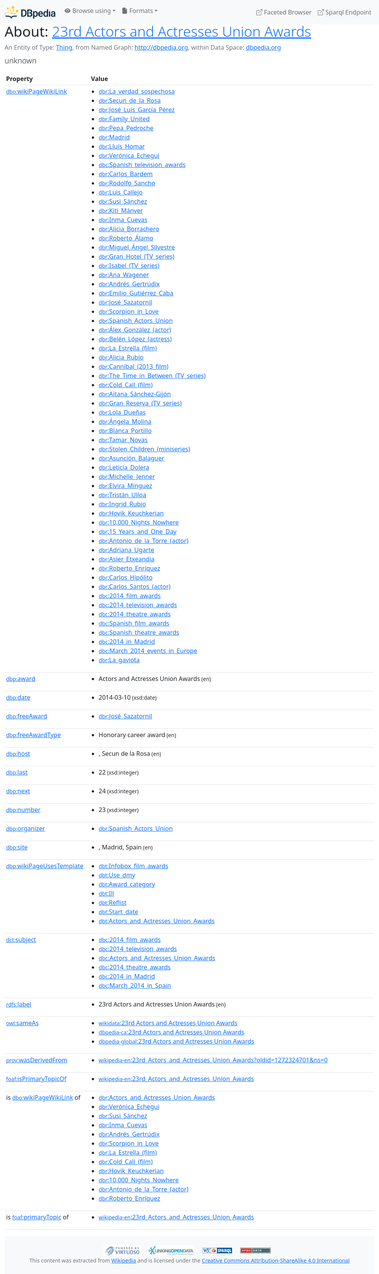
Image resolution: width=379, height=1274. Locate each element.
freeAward (26, 716)
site (17, 847)
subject (21, 939)
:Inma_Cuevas (123, 220)
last (17, 772)
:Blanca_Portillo (125, 430)
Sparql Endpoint (344, 12)
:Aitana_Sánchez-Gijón (135, 394)
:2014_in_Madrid (127, 641)
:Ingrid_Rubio (122, 504)
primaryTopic (36, 1217)
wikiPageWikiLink (36, 91)
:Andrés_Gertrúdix (129, 284)
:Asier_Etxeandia (127, 559)
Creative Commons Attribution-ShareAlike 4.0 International (276, 1260)
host (18, 753)
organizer (25, 828)
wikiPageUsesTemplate (44, 866)
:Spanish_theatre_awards (139, 632)
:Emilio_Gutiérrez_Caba (136, 293)
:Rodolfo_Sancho (127, 183)
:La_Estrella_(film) (128, 348)
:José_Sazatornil (125, 302)
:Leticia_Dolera (124, 467)
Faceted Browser (284, 12)
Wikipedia (123, 1260)
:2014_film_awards (130, 596)
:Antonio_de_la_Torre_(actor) (144, 541)
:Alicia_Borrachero (129, 229)
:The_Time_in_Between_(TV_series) (152, 375)
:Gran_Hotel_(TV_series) (136, 256)
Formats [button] (137, 10)
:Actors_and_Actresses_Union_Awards (157, 921)
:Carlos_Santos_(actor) (135, 586)
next (18, 791)
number (23, 810)
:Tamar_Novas (123, 440)
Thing (64, 47)
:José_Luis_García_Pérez (137, 109)
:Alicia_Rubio (121, 357)
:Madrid (114, 137)
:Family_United (124, 119)
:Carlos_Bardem (126, 174)
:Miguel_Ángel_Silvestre (137, 247)
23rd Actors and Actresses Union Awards (181, 31)
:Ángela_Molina (125, 421)
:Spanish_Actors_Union (136, 320)
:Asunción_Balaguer (131, 458)
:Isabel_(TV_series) (129, 265)
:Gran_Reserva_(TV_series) (140, 403)
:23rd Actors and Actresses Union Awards (168, 1023)
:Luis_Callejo (121, 192)
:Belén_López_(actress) (135, 339)
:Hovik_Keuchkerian (131, 513)
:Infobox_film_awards (133, 866)
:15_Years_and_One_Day (137, 531)
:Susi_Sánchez (123, 201)
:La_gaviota (119, 660)
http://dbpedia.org (161, 47)
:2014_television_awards (138, 605)
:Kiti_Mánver (121, 210)
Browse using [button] (88, 10)
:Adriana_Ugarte (126, 550)
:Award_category (127, 884)
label (18, 1004)
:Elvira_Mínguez (125, 485)
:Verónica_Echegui (129, 155)
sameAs (22, 1023)
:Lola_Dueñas (122, 412)
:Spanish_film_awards (134, 623)
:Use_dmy (117, 875)
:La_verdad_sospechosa (137, 91)
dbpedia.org (263, 47)
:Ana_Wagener (124, 275)
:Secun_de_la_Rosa (130, 100)
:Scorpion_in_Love (129, 311)
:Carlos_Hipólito (126, 577)
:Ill (106, 893)
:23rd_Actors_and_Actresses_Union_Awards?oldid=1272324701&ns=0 (213, 1060)
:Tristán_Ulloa (122, 495)
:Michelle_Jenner (127, 476)
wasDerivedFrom (36, 1060)
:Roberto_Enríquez (129, 568)
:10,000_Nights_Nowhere (139, 522)
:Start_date (118, 912)
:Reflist (113, 902)
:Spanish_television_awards (142, 164)
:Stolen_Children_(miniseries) (144, 449)
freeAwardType (33, 735)
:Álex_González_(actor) (135, 330)
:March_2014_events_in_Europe (148, 651)
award (20, 678)
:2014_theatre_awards (135, 614)
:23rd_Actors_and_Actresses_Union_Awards (176, 1079)
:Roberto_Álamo (126, 238)
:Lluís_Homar (122, 146)
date (18, 697)
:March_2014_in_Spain (135, 985)
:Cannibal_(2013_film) (133, 366)
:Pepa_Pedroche (126, 128)
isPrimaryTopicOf (36, 1079)
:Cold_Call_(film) (126, 385)
